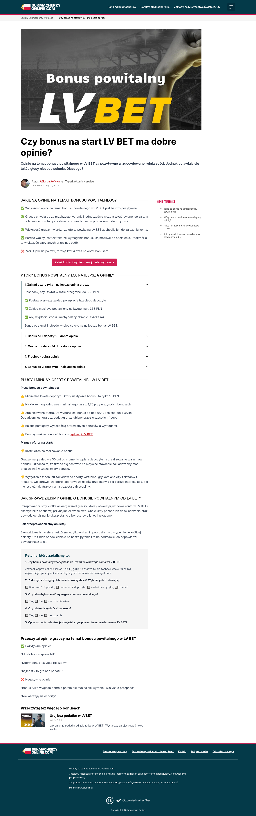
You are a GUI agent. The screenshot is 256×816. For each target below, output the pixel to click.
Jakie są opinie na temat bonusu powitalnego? (180, 210)
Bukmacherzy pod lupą (115, 751)
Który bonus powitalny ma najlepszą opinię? (182, 219)
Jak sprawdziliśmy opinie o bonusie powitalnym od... (182, 235)
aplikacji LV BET (82, 434)
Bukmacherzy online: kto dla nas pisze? (153, 751)
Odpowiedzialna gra (223, 751)
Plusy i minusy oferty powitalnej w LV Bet (181, 227)
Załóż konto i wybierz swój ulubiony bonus (84, 262)
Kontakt (182, 751)
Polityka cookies (199, 751)
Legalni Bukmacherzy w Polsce (37, 18)
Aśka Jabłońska (50, 181)
